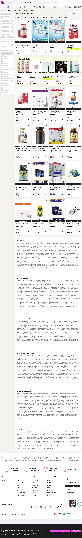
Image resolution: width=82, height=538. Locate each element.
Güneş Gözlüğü (50, 484)
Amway (2, 458)
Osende (29, 458)
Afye (55, 460)
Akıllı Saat (34, 484)
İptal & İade (19, 484)
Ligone (54, 457)
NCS (66, 457)
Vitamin (18, 17)
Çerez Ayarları (24, 514)
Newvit (63, 460)
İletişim (2, 482)
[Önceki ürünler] (16, 72)
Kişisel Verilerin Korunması (6, 514)
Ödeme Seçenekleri (20, 482)
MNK (69, 458)
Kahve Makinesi (50, 493)
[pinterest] (50, 508)
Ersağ (74, 457)
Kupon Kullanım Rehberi (21, 492)
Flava (51, 460)
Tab (66, 460)
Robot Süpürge (35, 480)
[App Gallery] (21, 507)
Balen (17, 457)
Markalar (3, 480)
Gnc (77, 460)
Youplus (6, 460)
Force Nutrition (73, 460)
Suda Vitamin (11, 460)
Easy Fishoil (3, 460)
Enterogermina (50, 458)
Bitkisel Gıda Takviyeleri (29, 17)
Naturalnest (25, 460)
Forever (47, 457)
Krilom (44, 460)
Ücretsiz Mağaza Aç (72, 486)
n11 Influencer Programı (21, 495)
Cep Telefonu (34, 495)
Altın (33, 479)
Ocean (5, 457)
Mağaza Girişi (72, 482)
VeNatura (29, 457)
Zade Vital (38, 457)
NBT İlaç (45, 458)
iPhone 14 (34, 482)
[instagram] (41, 508)
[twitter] (36, 508)
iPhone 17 (49, 482)
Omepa (47, 460)
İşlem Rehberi (19, 485)
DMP (31, 460)
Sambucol (16, 460)
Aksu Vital (33, 457)
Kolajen (52, 17)
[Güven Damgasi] (79, 504)
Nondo (68, 460)
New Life (44, 457)
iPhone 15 (49, 479)
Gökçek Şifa (17, 458)
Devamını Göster (4, 462)
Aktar (42, 460)
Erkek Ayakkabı (35, 492)
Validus (66, 458)
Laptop (48, 487)
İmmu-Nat (22, 458)
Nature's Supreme (57, 458)
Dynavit (14, 457)
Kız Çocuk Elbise (50, 480)
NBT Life (57, 457)
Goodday (78, 457)
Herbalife (39, 458)
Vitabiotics (20, 460)
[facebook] (31, 508)
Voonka (51, 457)
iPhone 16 (49, 485)
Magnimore (10, 458)
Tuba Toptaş (24, 457)
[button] (23, 40)
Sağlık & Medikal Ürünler (22, 10)
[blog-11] (60, 507)
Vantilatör (49, 488)
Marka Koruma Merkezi (5, 479)
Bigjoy (33, 458)
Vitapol (29, 460)
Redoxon (26, 458)
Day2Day (63, 458)
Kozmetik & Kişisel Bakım (11, 10)
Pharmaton (72, 458)
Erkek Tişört (34, 493)
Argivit (13, 458)
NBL (68, 457)
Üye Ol (18, 479)
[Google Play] (13, 507)
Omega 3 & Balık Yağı (42, 17)
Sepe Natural (59, 460)
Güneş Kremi (49, 490)
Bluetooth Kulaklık (35, 490)
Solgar (8, 457)
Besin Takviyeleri (32, 10)
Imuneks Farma (62, 457)
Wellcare (71, 457)
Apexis (34, 460)
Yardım (18, 480)
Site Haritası (19, 490)
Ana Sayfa (3, 10)
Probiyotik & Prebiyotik (69, 17)
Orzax (11, 457)
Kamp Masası (50, 495)
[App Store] (5, 507)
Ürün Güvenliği (19, 488)
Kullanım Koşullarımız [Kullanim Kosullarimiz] (16, 514)
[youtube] (45, 508)
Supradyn (20, 457)
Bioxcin (35, 458)
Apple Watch (34, 488)
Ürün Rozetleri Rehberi (21, 493)
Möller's (76, 458)
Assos (42, 458)
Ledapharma (38, 460)
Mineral (58, 17)
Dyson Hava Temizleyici (51, 492)
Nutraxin (2, 457)
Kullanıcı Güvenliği (20, 487)
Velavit (41, 457)
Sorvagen (5, 458)
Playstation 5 (34, 487)
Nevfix (53, 460)
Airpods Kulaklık (35, 485)
